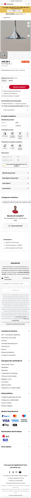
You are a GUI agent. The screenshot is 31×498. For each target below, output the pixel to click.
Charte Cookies (6, 403)
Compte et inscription (8, 355)
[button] (3, 55)
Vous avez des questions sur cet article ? (17, 165)
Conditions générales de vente (11, 397)
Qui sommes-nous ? (7, 364)
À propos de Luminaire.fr (11, 361)
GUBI (17, 122)
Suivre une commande (8, 338)
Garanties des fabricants (9, 344)
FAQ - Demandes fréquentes (10, 335)
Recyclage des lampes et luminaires (16, 483)
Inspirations (5, 388)
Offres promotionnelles (9, 376)
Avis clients (6, 183)
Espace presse (6, 385)
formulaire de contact (20, 316)
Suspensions (6, 17)
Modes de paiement (7, 352)
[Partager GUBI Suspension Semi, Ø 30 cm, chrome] (28, 26)
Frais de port (5, 346)
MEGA (15, 11)
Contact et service (9, 331)
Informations (7, 393)
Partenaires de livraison (11, 431)
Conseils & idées (15, 388)
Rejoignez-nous (6, 379)
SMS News (4, 370)
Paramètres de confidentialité (10, 475)
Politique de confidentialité (9, 400)
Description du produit (10, 178)
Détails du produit (8, 173)
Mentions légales (6, 406)
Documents (6, 188)
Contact (4, 341)
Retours (3, 349)
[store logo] (9, 4)
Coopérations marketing (9, 373)
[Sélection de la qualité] (4, 87)
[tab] (15, 343)
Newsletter (5, 367)
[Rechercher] (26, 4)
